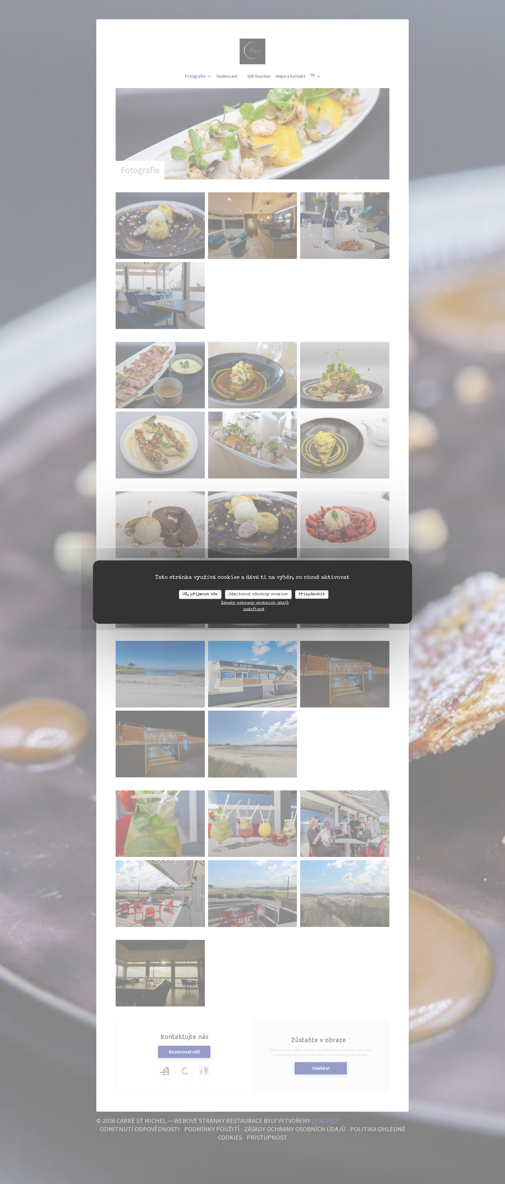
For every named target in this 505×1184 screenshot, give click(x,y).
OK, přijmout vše (200, 594)
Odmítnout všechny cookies (258, 594)
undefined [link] (253, 609)
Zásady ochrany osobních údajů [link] (255, 603)
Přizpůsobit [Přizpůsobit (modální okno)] (311, 594)
